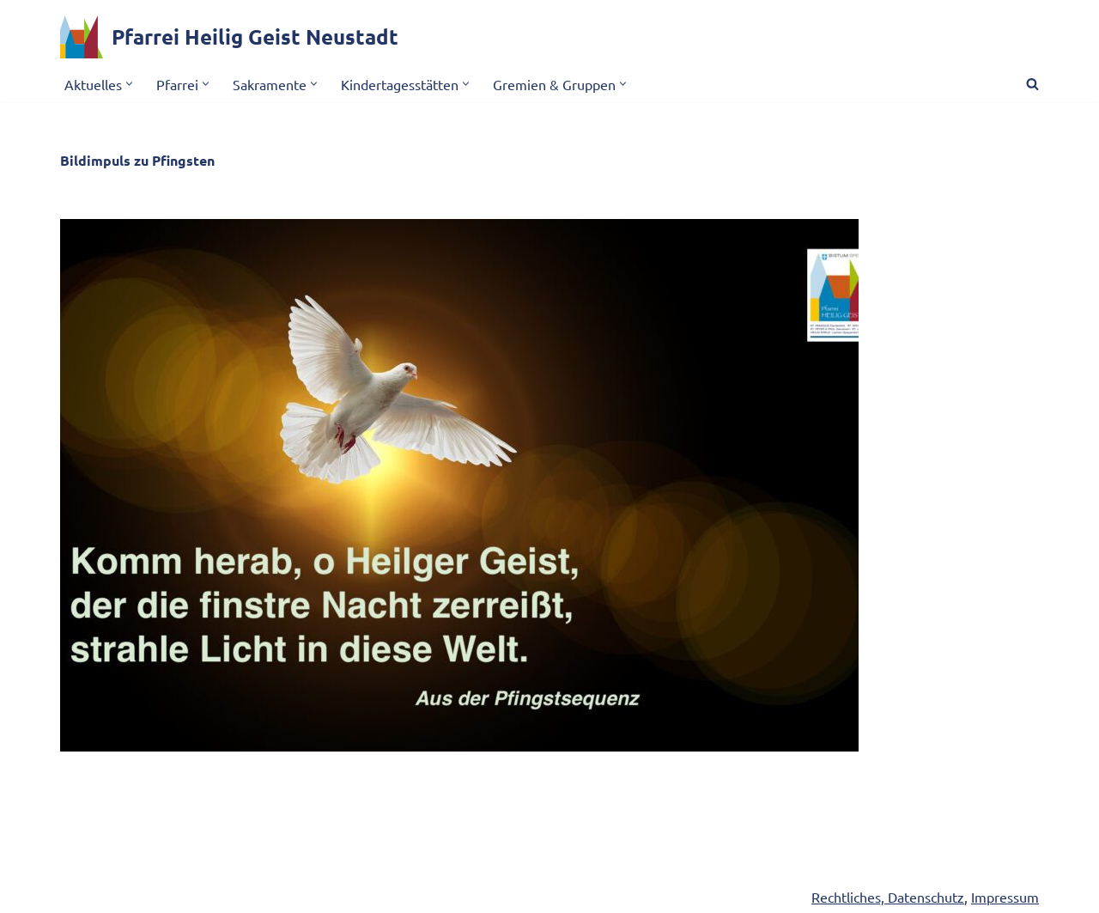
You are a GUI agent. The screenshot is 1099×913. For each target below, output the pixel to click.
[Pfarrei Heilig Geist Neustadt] (229, 36)
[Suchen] (1032, 83)
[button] (129, 84)
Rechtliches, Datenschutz (887, 896)
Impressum (1005, 896)
